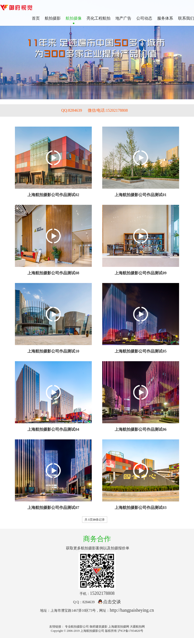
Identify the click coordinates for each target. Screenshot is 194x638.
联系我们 (186, 18)
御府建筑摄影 (98, 626)
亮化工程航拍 (98, 18)
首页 (36, 18)
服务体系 (165, 18)
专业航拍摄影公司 (77, 626)
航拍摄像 (74, 18)
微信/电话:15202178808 (108, 110)
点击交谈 (109, 601)
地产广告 (123, 18)
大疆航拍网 (137, 626)
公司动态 (144, 18)
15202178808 (102, 593)
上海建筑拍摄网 (118, 626)
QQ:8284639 (71, 110)
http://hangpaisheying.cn (132, 610)
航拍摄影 (53, 18)
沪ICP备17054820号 (130, 631)
